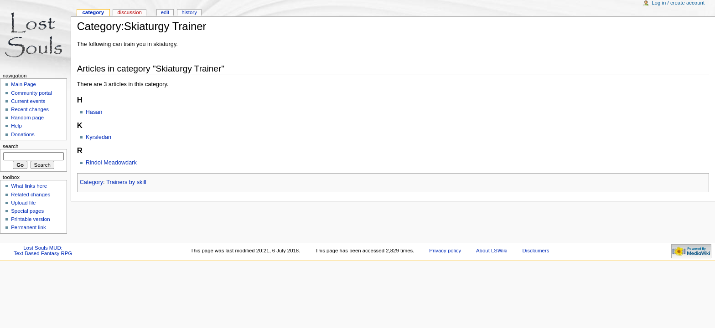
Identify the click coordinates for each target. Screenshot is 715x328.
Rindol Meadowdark (111, 162)
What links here (29, 186)
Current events (28, 101)
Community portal (31, 93)
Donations (23, 134)
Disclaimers (535, 250)
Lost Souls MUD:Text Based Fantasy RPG (43, 250)
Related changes (30, 194)
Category (91, 182)
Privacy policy (445, 250)
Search (11, 146)
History (189, 12)
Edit (165, 12)
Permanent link (28, 227)
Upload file (23, 202)
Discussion (129, 12)
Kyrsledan (98, 137)
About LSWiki (492, 250)
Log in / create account (678, 2)
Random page (27, 117)
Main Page (23, 84)
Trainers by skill (126, 182)
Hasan (94, 112)
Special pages (27, 211)
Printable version (30, 219)
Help (16, 125)
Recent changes (30, 109)
